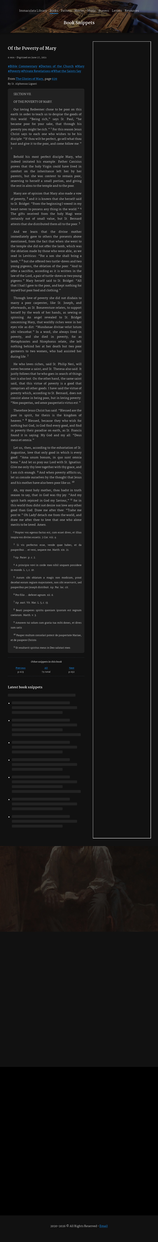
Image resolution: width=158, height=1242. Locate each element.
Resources (132, 10)
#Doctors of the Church (56, 66)
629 (54, 79)
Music (91, 10)
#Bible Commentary (22, 66)
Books (54, 10)
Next (71, 668)
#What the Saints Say (66, 71)
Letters (117, 10)
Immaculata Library (33, 10)
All (46, 668)
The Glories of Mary (29, 79)
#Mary (79, 66)
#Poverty (14, 71)
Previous (21, 668)
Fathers (66, 10)
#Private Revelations (36, 71)
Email (103, 1226)
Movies (79, 10)
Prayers (104, 10)
